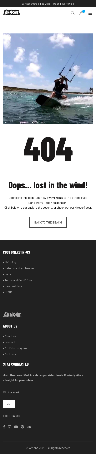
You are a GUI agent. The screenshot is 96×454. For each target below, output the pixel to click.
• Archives (9, 354)
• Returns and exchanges (18, 268)
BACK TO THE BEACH (48, 222)
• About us (9, 336)
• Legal (7, 274)
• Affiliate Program (15, 348)
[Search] (73, 13)
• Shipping (9, 262)
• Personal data (12, 286)
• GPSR (7, 292)
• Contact (9, 342)
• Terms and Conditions (18, 280)
